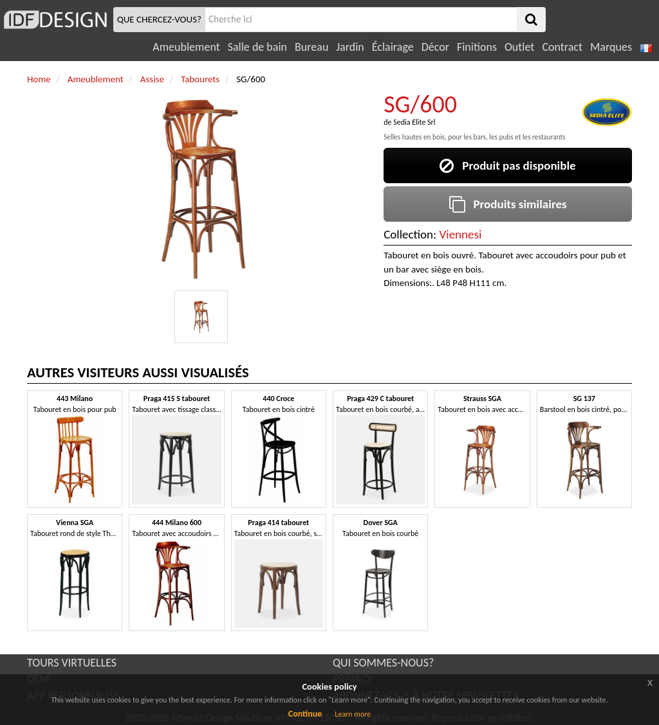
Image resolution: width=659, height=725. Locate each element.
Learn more (353, 714)
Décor (435, 47)
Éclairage (393, 47)
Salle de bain (257, 47)
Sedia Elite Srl (414, 122)
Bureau (311, 47)
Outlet (519, 47)
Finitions (477, 47)
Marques (611, 47)
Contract (562, 47)
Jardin (350, 47)
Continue (305, 713)
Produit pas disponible (507, 165)
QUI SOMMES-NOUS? (383, 663)
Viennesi (460, 234)
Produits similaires (508, 204)
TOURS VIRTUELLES (71, 663)
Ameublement (186, 47)
